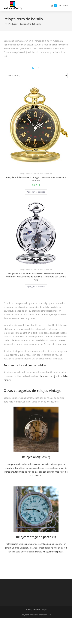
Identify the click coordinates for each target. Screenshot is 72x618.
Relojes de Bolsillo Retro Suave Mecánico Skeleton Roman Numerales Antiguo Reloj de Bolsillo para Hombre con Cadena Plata (36, 276)
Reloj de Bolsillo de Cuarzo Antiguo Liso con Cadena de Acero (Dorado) (36, 179)
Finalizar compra (40, 609)
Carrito (28, 609)
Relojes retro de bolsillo (43, 173)
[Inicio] (5, 24)
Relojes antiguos (26, 173)
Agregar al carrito (36, 192)
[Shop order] (36, 75)
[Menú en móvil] (62, 5)
